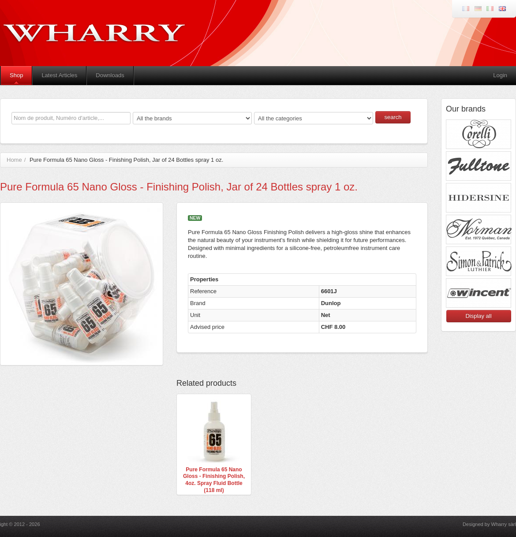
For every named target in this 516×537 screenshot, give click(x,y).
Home (14, 160)
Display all (478, 316)
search (392, 117)
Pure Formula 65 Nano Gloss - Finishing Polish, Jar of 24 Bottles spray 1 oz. (126, 160)
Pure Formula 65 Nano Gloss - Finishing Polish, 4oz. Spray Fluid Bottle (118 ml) (214, 479)
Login (500, 75)
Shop (16, 75)
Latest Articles (59, 75)
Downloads (110, 75)
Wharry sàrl (503, 524)
